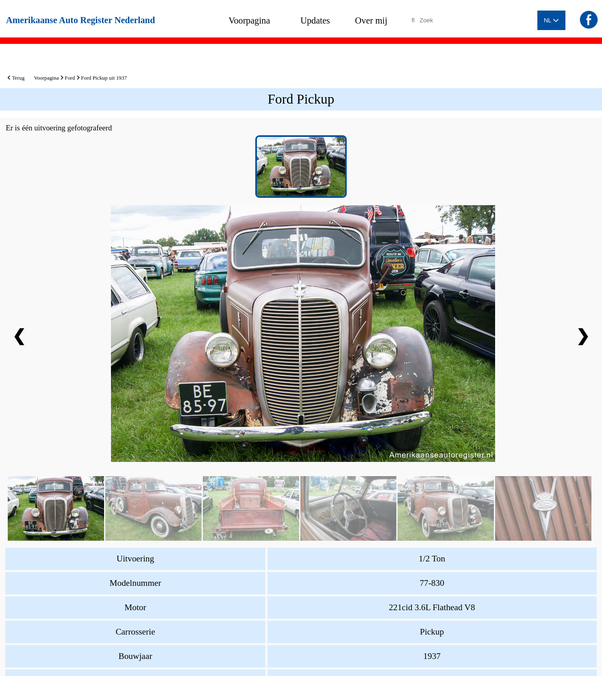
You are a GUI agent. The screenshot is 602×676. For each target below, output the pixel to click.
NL (551, 20)
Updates (315, 20)
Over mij (371, 20)
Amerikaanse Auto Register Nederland (80, 20)
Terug (15, 78)
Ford (70, 78)
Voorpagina (249, 20)
